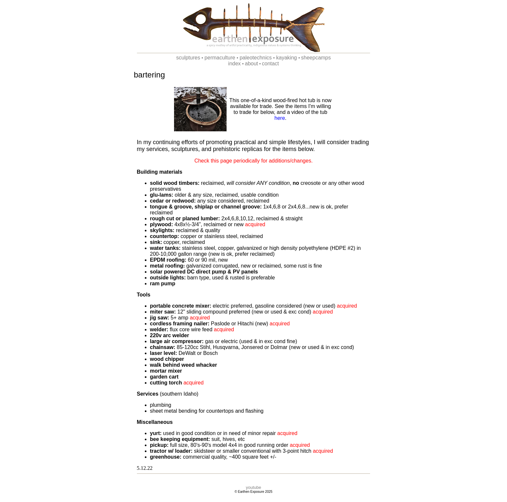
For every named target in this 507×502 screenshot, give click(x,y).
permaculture (219, 57)
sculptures (188, 57)
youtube (253, 487)
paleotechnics (255, 57)
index (234, 63)
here (280, 118)
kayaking (286, 57)
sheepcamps (316, 57)
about (251, 63)
